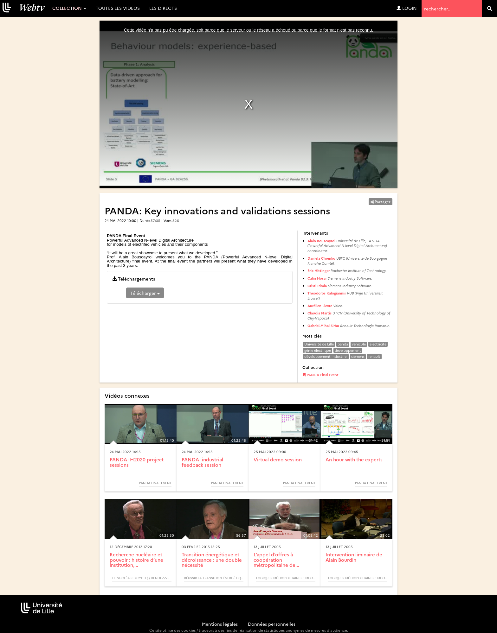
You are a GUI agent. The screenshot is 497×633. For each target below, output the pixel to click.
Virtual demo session (278, 459)
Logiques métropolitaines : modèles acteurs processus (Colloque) (285, 578)
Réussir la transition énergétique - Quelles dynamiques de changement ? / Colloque (213, 578)
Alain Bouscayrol (321, 240)
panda (343, 344)
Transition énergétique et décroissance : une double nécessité (212, 559)
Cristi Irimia (317, 285)
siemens (358, 356)
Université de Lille (319, 344)
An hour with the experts (354, 459)
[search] (489, 8)
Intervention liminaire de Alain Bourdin (354, 557)
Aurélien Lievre (319, 305)
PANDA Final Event (320, 374)
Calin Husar (317, 278)
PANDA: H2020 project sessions (137, 462)
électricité (378, 344)
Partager (380, 201)
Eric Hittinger (318, 270)
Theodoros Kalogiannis (326, 293)
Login (407, 8)
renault (374, 356)
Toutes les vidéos (118, 8)
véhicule (359, 344)
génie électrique (317, 350)
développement (348, 350)
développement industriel (325, 356)
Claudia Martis (319, 313)
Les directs (163, 8)
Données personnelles (271, 624)
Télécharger (145, 293)
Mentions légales (220, 624)
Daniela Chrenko (321, 258)
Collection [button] (69, 8)
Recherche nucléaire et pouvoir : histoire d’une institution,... (136, 559)
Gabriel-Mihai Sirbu (323, 325)
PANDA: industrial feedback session (202, 462)
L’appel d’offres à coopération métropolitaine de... (276, 559)
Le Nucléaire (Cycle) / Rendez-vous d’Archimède (141, 578)
